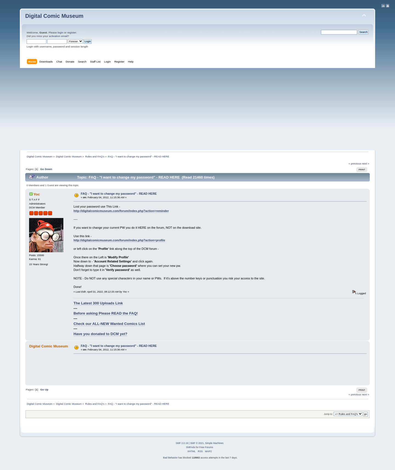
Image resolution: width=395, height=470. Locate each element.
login (60, 32)
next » (365, 163)
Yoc (36, 194)
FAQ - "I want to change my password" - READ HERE (119, 193)
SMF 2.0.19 (182, 443)
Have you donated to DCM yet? (100, 334)
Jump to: (328, 414)
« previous (355, 163)
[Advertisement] (197, 109)
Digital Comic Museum (54, 16)
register (71, 32)
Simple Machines (214, 443)
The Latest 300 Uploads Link (98, 303)
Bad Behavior (170, 457)
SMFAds (190, 447)
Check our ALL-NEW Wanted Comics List (109, 324)
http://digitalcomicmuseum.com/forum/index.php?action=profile (119, 240)
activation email (58, 36)
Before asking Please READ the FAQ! (106, 313)
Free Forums (206, 447)
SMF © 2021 (197, 443)
